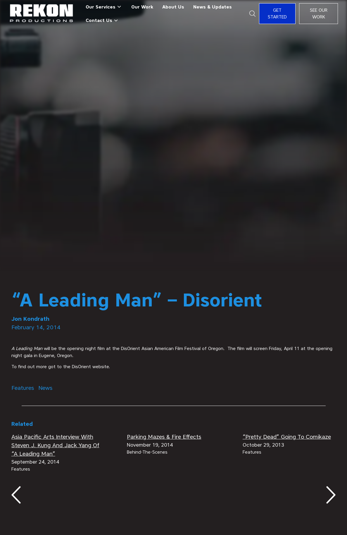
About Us (173, 7)
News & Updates (212, 7)
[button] (104, 6)
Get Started (277, 13)
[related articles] (57, 445)
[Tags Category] (22, 388)
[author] (173, 319)
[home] (41, 13)
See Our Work (318, 13)
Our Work (142, 7)
